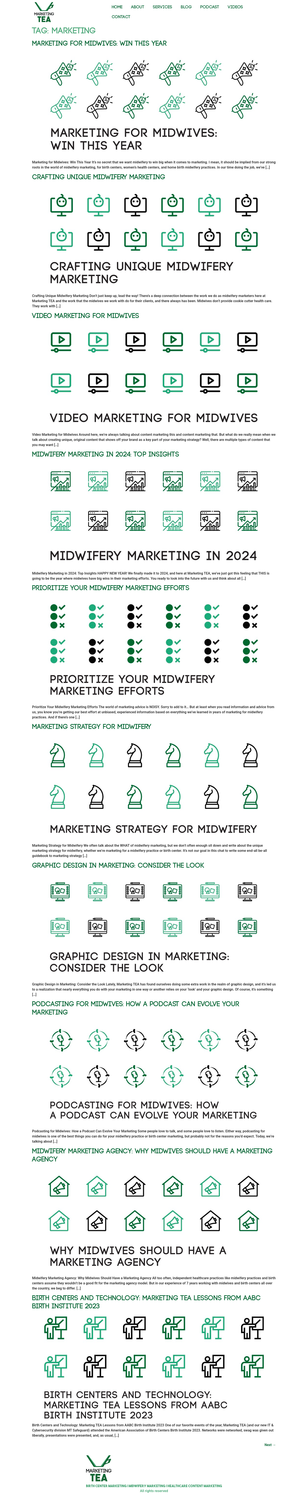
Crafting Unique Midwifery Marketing (98, 177)
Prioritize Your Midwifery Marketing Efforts (110, 588)
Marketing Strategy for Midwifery (91, 726)
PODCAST (209, 7)
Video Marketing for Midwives (85, 315)
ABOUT (137, 7)
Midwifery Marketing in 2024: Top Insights (105, 454)
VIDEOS (235, 7)
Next (270, 1445)
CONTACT (121, 17)
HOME (117, 7)
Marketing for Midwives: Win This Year (99, 43)
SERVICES (162, 7)
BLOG (186, 7)
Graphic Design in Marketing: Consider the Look (118, 865)
